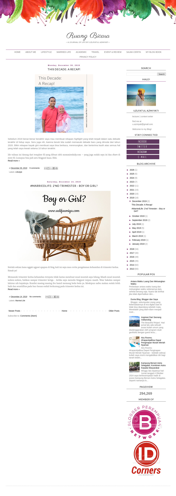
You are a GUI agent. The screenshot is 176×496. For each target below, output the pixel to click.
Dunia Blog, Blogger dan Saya (144, 299)
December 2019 (139, 201)
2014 (132, 265)
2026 (132, 170)
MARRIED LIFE (64, 52)
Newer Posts (14, 311)
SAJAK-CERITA (133, 52)
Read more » (14, 161)
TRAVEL (95, 52)
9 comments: (35, 168)
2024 (132, 178)
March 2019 (137, 236)
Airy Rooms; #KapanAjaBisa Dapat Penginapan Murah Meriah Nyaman (153, 341)
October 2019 (138, 216)
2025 (132, 174)
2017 (132, 253)
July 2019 (136, 224)
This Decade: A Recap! (64, 69)
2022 (132, 186)
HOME (17, 52)
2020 (132, 194)
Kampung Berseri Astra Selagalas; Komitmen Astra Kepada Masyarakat (153, 365)
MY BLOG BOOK (153, 52)
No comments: (36, 297)
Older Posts (114, 311)
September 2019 (140, 220)
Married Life (20, 301)
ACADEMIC (81, 52)
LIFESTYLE (46, 52)
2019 (132, 198)
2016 (132, 257)
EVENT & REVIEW (112, 52)
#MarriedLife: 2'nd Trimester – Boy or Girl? (64, 185)
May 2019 (137, 228)
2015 (132, 261)
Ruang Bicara (88, 36)
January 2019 (138, 244)
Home (64, 311)
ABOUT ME (30, 52)
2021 (132, 190)
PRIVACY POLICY (88, 57)
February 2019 (139, 240)
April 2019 (137, 232)
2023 (132, 182)
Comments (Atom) (28, 316)
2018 (132, 249)
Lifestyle (18, 172)
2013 (132, 269)
